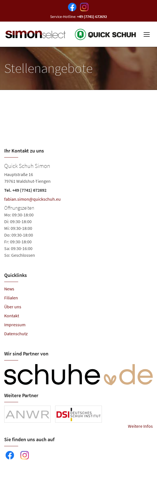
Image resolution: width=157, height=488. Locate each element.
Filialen (11, 297)
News (9, 289)
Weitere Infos (140, 426)
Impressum (14, 324)
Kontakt (11, 315)
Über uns (12, 306)
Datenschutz (16, 333)
